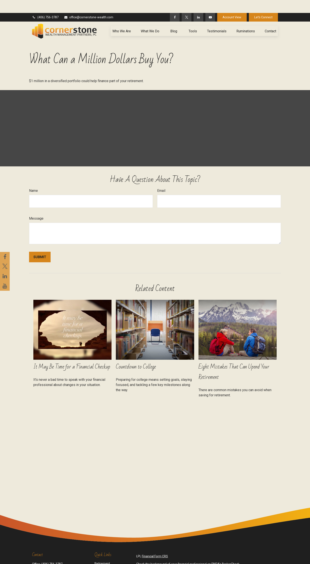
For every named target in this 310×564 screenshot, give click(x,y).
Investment (102, 555)
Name (33, 178)
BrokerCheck (230, 551)
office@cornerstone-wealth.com (88, 4)
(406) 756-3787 (45, 4)
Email (161, 178)
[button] (122, 18)
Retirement (102, 550)
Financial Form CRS (155, 543)
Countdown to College (136, 354)
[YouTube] (210, 4)
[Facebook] (175, 4)
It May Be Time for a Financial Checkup (71, 354)
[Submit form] (40, 244)
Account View (232, 4)
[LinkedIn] (198, 4)
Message (36, 205)
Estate (99, 559)
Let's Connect (263, 4)
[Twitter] (186, 4)
